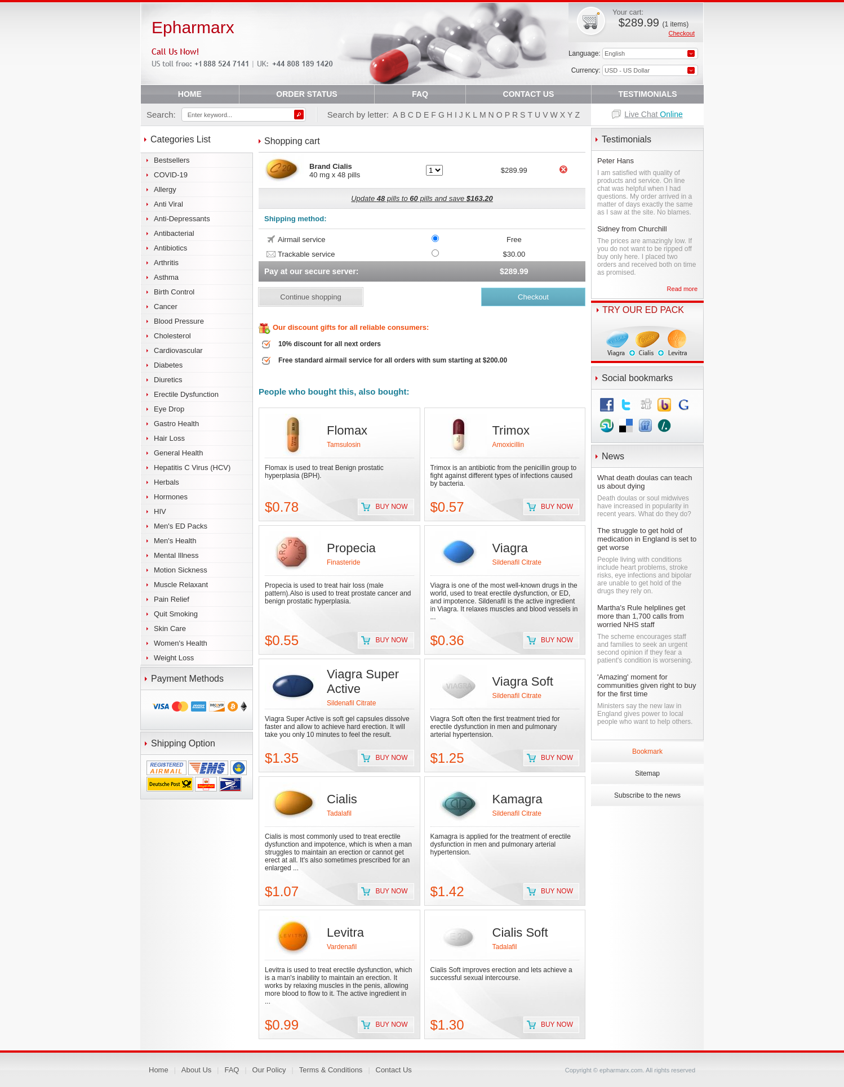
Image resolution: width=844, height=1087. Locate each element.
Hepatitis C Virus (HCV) (192, 467)
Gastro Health (176, 423)
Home (158, 1070)
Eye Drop (169, 409)
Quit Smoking (176, 614)
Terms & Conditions (331, 1070)
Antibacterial (174, 233)
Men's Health (175, 540)
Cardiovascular (178, 350)
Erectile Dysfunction (186, 394)
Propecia (351, 548)
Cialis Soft (520, 932)
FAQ (420, 94)
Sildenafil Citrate (516, 562)
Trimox (511, 430)
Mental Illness (176, 555)
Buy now (391, 507)
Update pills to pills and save (422, 198)
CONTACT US (528, 94)
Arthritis (166, 262)
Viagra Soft (522, 681)
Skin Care (170, 628)
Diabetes (168, 365)
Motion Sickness (180, 570)
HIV (160, 511)
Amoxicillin (508, 445)
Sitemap (647, 773)
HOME (190, 94)
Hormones (171, 497)
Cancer (165, 306)
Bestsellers (172, 160)
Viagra (510, 548)
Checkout (682, 33)
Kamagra (517, 799)
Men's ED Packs (180, 526)
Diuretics (168, 379)
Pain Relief (171, 599)
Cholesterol (172, 336)
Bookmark (647, 751)
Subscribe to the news (647, 795)
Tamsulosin (344, 445)
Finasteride (343, 562)
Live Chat (653, 114)
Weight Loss (174, 658)
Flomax (347, 430)
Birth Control (174, 292)
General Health (178, 453)
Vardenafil (342, 947)
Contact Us (394, 1070)
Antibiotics (170, 248)
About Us (196, 1070)
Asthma (166, 277)
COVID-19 (171, 175)
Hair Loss (169, 438)
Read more (682, 288)
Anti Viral (168, 204)
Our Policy (269, 1070)
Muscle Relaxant (181, 584)
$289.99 (654, 22)
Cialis (342, 799)
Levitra (345, 932)
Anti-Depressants (182, 218)
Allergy (165, 189)
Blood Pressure (179, 321)
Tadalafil (339, 813)
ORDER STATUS (306, 94)
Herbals (166, 482)
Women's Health (180, 643)
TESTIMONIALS (647, 94)
